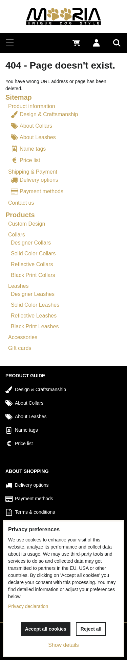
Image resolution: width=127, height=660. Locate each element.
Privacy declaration (28, 606)
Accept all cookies (45, 629)
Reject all (91, 629)
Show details (63, 645)
